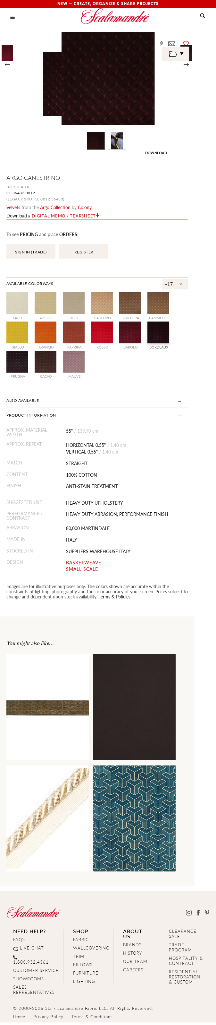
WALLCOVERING (91, 945)
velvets (13, 207)
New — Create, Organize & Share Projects (108, 3)
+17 (190, 284)
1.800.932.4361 (31, 960)
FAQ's (19, 937)
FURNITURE (85, 971)
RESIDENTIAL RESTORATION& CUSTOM (184, 974)
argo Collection (55, 207)
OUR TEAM (135, 959)
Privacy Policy (48, 1014)
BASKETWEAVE (90, 560)
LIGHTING (84, 979)
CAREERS (133, 967)
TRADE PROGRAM (180, 944)
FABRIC (81, 937)
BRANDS (132, 942)
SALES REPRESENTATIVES (34, 987)
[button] (202, 16)
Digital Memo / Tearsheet (64, 216)
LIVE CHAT (32, 945)
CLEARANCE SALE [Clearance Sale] (182, 931)
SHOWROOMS (28, 976)
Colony (85, 207)
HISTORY (132, 951)
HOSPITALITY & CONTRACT (186, 958)
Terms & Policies (68, 594)
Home (19, 1014)
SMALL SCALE (88, 567)
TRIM (78, 954)
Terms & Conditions (92, 1014)
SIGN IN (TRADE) (31, 252)
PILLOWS (83, 962)
